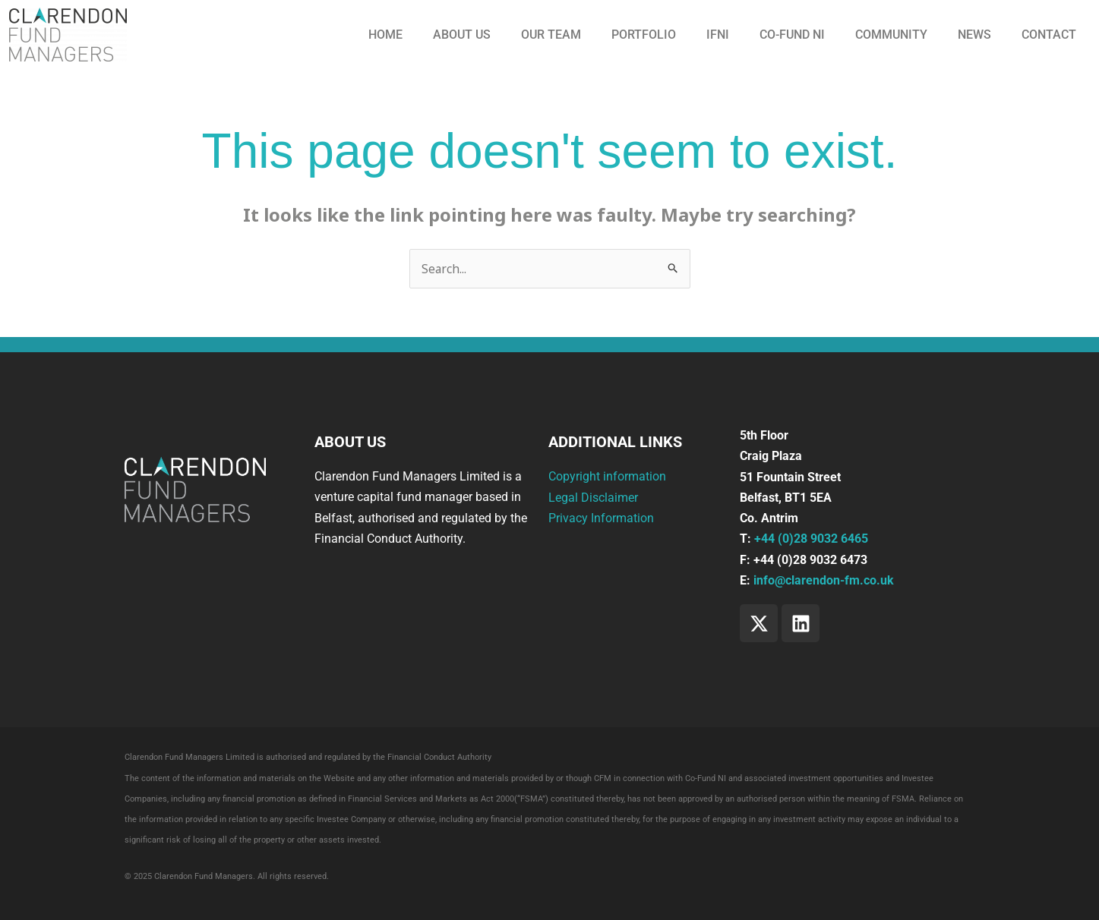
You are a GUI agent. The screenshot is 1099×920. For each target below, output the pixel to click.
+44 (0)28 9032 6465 (811, 539)
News (974, 34)
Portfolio (643, 34)
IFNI (717, 34)
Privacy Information (601, 518)
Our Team (551, 34)
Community (891, 34)
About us (462, 34)
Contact (1049, 34)
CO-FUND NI (792, 34)
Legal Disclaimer (593, 497)
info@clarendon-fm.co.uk (823, 580)
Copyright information (607, 477)
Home (385, 34)
